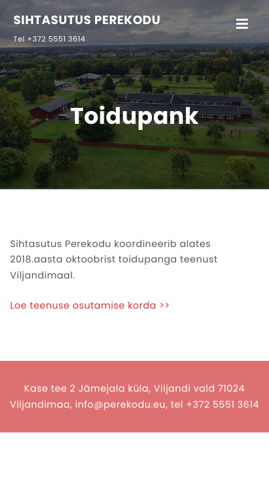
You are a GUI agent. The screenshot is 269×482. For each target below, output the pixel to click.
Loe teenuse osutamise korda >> (90, 305)
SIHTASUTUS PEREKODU (87, 21)
